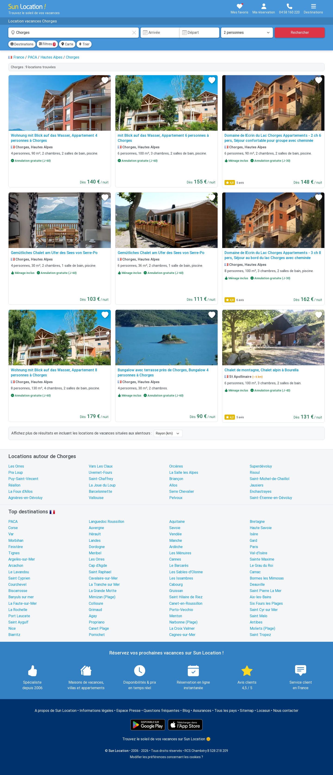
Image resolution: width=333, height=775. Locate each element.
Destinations (22, 44)
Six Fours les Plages (266, 603)
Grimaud (95, 610)
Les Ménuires (180, 553)
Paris (254, 547)
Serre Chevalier (181, 491)
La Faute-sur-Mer (22, 603)
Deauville (257, 584)
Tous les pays (225, 710)
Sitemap (247, 710)
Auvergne (96, 528)
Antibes (256, 622)
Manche (175, 540)
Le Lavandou (18, 572)
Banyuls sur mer (21, 597)
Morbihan (15, 540)
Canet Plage (99, 628)
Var (11, 534)
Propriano (97, 622)
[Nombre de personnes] (247, 33)
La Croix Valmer (182, 628)
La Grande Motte (103, 591)
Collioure (96, 603)
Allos (173, 485)
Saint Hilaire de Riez (186, 597)
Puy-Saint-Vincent (23, 479)
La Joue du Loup (102, 485)
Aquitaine (177, 521)
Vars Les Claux (101, 466)
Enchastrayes (260, 491)
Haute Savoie (261, 528)
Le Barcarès (178, 565)
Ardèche (176, 547)
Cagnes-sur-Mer (182, 634)
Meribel (95, 553)
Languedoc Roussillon (106, 521)
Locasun (263, 710)
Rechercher (300, 32)
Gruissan (176, 591)
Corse (13, 528)
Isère (254, 534)
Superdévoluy (261, 466)
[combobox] (73, 33)
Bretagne (257, 521)
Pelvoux (175, 498)
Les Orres (16, 466)
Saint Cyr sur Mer (264, 610)
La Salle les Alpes (183, 472)
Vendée (175, 534)
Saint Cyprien (19, 578)
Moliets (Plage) (262, 628)
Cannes (175, 559)
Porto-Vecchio (181, 610)
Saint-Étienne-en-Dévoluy (271, 498)
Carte (67, 44)
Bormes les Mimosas (267, 578)
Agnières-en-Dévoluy (25, 498)
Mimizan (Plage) (102, 597)
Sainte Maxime (262, 559)
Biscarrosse (17, 591)
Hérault (95, 534)
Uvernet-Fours (100, 472)
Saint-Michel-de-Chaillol (269, 479)
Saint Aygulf (18, 622)
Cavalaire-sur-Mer (103, 578)
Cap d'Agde (98, 565)
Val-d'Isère (258, 553)
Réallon (14, 485)
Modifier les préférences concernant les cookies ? (166, 757)
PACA (13, 521)
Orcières (176, 466)
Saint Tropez (260, 634)
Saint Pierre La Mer (265, 591)
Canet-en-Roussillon (185, 603)
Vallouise (96, 498)
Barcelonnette (100, 491)
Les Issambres (181, 578)
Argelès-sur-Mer (21, 559)
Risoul (255, 472)
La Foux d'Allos (20, 491)
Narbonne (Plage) (183, 622)
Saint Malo (258, 616)
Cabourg (176, 584)
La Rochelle (17, 610)
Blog (186, 710)
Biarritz (14, 634)
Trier (84, 44)
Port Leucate (19, 616)
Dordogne (97, 547)
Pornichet (97, 634)
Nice (12, 628)
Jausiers (256, 485)
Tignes (14, 553)
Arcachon (15, 565)
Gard (253, 540)
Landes (95, 540)
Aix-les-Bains (260, 597)
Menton (175, 616)
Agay (93, 616)
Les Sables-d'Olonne (186, 572)
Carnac (255, 572)
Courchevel (17, 584)
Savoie (174, 528)
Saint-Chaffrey (101, 479)
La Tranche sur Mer (104, 584)
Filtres (47, 44)
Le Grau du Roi (261, 565)
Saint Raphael (100, 572)
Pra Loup (15, 472)
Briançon (176, 479)
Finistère (15, 547)
